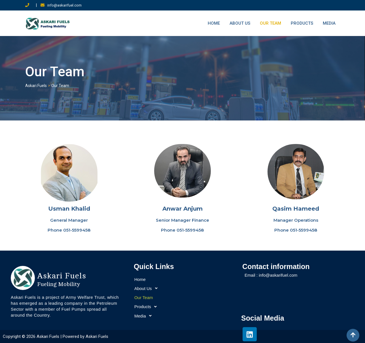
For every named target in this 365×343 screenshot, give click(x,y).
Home (214, 23)
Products (302, 23)
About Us (240, 23)
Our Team (270, 23)
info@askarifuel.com (64, 5)
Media (329, 23)
